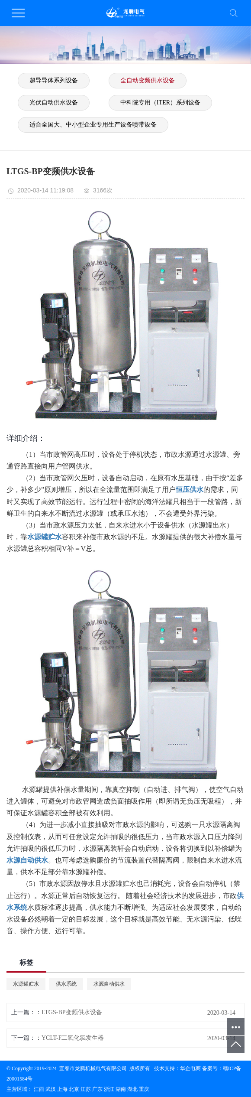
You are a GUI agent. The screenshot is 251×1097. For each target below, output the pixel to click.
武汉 (50, 1089)
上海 (62, 1089)
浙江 (109, 1089)
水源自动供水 (109, 984)
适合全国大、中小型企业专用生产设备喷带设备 (93, 124)
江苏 (85, 1089)
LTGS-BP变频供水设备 (72, 1012)
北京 (74, 1089)
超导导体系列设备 (53, 80)
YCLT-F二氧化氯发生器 (73, 1038)
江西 (39, 1089)
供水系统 (66, 984)
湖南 (121, 1089)
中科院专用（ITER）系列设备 (160, 102)
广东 (97, 1089)
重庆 (144, 1089)
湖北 (132, 1089)
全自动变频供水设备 (147, 80)
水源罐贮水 (26, 984)
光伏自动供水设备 (53, 102)
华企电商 (190, 1068)
